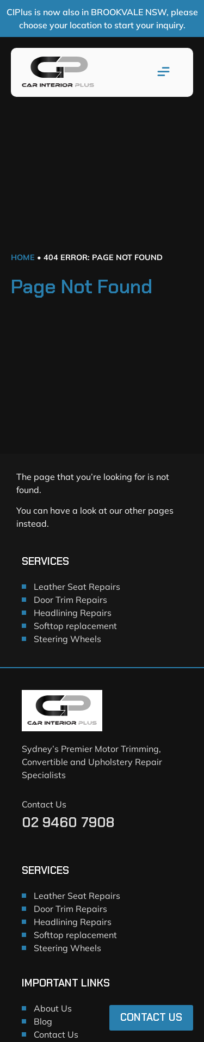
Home (23, 257)
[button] (163, 72)
